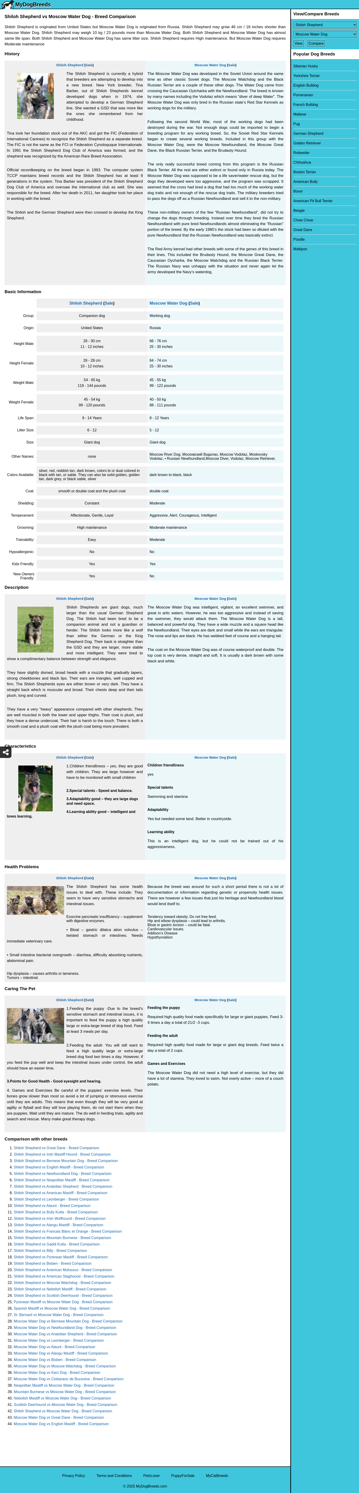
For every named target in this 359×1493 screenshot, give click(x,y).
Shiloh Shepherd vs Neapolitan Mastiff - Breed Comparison (62, 1180)
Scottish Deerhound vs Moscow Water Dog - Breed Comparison (65, 1405)
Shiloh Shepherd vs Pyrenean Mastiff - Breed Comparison (61, 1257)
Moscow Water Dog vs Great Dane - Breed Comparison (59, 1417)
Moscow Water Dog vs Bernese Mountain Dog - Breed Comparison (68, 1321)
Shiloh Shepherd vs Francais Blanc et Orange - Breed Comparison (68, 1231)
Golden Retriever (307, 143)
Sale (88, 65)
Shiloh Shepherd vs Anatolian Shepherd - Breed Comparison (63, 1186)
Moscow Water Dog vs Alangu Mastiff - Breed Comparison (61, 1353)
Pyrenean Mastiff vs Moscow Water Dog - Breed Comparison (63, 1302)
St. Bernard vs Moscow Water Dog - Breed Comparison (58, 1315)
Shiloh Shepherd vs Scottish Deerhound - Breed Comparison (63, 1295)
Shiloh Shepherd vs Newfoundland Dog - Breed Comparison (63, 1174)
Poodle (299, 239)
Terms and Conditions (114, 1476)
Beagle (299, 210)
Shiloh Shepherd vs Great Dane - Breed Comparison (56, 1148)
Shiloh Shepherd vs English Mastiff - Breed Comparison (59, 1167)
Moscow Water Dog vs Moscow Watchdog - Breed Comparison (65, 1366)
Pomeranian (303, 95)
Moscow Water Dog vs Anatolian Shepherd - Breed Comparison (65, 1334)
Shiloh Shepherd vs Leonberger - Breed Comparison (56, 1199)
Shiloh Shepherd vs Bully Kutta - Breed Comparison (56, 1212)
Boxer (298, 191)
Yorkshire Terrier (306, 76)
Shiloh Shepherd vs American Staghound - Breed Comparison (64, 1276)
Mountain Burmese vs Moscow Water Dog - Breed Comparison (65, 1392)
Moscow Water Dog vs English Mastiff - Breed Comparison (61, 1424)
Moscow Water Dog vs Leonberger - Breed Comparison (59, 1340)
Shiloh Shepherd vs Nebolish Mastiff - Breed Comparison (60, 1289)
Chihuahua (302, 162)
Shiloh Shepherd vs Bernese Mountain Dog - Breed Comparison (66, 1161)
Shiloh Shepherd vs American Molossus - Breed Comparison (63, 1270)
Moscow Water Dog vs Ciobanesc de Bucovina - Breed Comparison (69, 1379)
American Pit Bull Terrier (312, 201)
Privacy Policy (73, 1476)
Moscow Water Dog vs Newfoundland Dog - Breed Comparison (65, 1328)
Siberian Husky (305, 66)
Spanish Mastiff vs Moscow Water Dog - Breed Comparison (62, 1308)
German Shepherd (308, 133)
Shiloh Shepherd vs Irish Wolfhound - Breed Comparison (60, 1218)
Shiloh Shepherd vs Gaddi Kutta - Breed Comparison (57, 1244)
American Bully (305, 182)
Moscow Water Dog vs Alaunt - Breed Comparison (54, 1347)
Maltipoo (300, 249)
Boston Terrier (304, 172)
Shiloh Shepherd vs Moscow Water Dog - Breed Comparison (63, 1411)
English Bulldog (305, 85)
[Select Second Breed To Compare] (325, 34)
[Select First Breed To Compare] (325, 24)
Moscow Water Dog (210, 65)
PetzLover (151, 1476)
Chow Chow (303, 220)
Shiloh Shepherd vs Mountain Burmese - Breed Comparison (62, 1238)
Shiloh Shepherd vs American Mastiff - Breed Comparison (60, 1193)
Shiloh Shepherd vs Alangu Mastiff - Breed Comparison (58, 1225)
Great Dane (302, 230)
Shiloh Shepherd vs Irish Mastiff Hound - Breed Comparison (62, 1154)
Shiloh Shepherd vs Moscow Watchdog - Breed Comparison (62, 1283)
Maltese (299, 114)
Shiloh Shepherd (69, 65)
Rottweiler (301, 153)
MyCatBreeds (217, 1476)
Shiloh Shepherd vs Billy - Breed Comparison (50, 1251)
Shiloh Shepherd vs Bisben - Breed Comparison (53, 1263)
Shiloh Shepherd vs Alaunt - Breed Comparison (52, 1206)
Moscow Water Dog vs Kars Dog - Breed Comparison (57, 1373)
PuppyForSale (182, 1476)
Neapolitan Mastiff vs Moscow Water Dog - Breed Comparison (64, 1385)
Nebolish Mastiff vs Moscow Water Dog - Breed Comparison (62, 1398)
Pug (296, 124)
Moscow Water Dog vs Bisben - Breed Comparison (55, 1360)
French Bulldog (305, 105)
